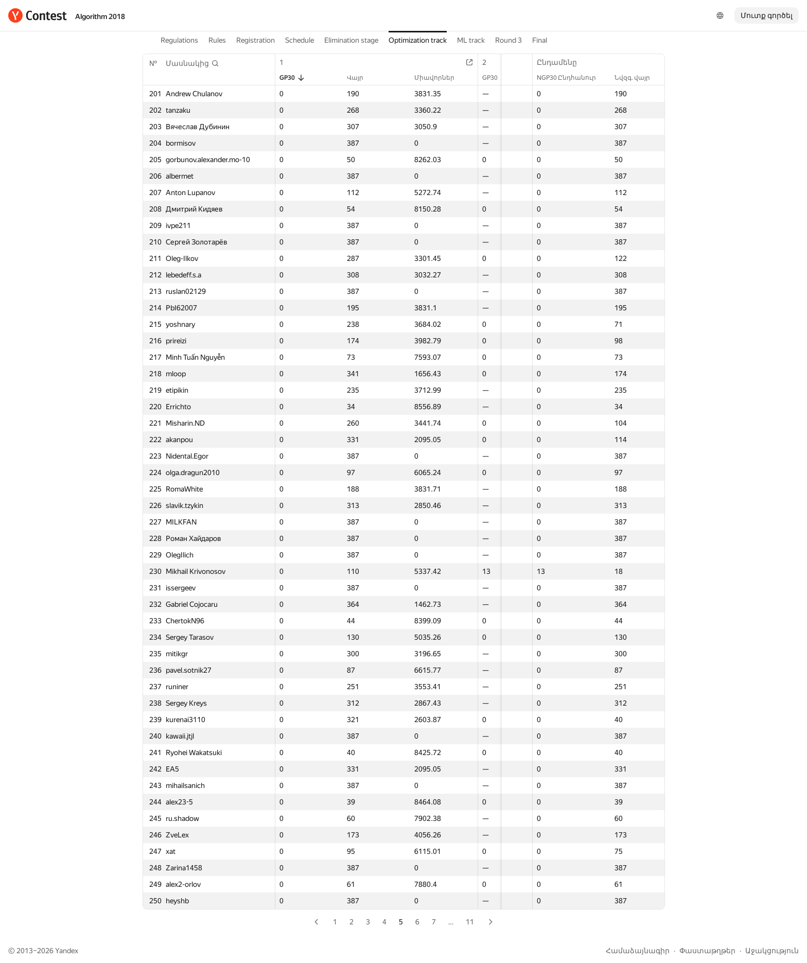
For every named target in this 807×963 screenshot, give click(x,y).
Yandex (66, 951)
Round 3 (508, 40)
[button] (192, 63)
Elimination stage (351, 40)
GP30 (292, 78)
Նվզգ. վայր (637, 78)
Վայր (348, 78)
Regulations (179, 40)
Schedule (299, 40)
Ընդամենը (562, 62)
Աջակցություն (772, 951)
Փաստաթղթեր (707, 951)
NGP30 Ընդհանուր (571, 78)
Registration (255, 40)
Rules (217, 40)
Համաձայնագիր (638, 951)
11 (470, 922)
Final (539, 40)
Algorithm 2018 (100, 16)
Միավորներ (416, 78)
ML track (471, 40)
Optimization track (418, 40)
